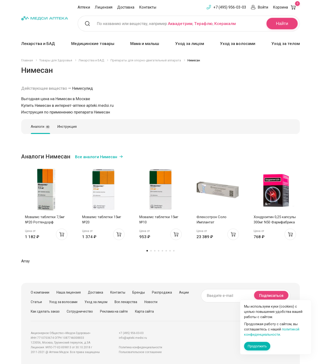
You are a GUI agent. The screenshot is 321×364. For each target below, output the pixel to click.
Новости (150, 302)
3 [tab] (154, 250)
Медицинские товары (92, 43)
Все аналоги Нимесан (96, 156)
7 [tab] (170, 250)
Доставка (125, 7)
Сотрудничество (80, 311)
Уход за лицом (189, 43)
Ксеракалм (225, 23)
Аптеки (84, 7)
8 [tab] (174, 250)
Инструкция (67, 126)
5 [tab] (162, 250)
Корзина (286, 7)
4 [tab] (158, 250)
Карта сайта (144, 311)
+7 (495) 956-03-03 (229, 7)
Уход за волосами (237, 43)
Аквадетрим (180, 23)
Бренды (138, 292)
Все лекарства (126, 302)
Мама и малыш (144, 43)
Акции (184, 292)
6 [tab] (166, 250)
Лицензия (103, 7)
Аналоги (40, 126)
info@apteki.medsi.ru (133, 337)
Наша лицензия (68, 292)
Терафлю (203, 23)
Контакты (147, 7)
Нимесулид (82, 88)
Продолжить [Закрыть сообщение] (257, 346)
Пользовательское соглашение (140, 352)
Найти (282, 23)
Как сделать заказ (45, 311)
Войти (263, 7)
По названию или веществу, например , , (166, 23)
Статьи (36, 302)
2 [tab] (151, 250)
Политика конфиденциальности (140, 347)
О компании (40, 292)
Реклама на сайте (114, 311)
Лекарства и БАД (38, 43)
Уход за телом (285, 43)
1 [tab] (147, 250)
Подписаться (271, 295)
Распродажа (162, 292)
